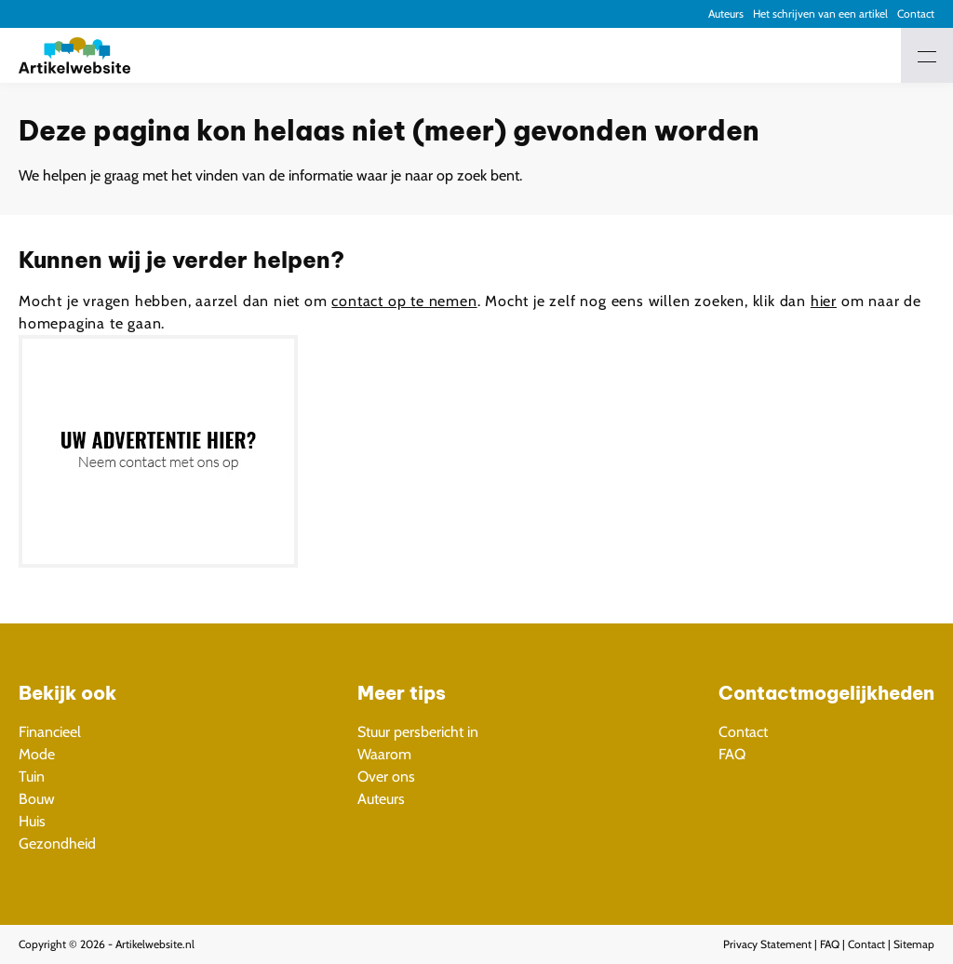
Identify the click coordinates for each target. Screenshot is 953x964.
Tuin (32, 776)
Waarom (384, 754)
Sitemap (913, 944)
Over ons (386, 776)
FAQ (731, 754)
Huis (32, 821)
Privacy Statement (767, 944)
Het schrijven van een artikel (820, 13)
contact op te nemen (403, 301)
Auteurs (726, 13)
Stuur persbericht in (417, 732)
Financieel (50, 732)
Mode (37, 754)
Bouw (37, 799)
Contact (915, 13)
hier (824, 301)
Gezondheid (57, 843)
